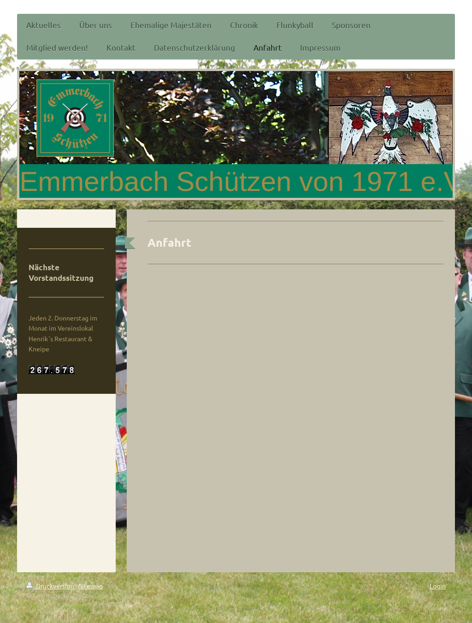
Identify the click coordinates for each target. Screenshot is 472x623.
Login (438, 585)
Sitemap (91, 585)
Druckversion (51, 585)
